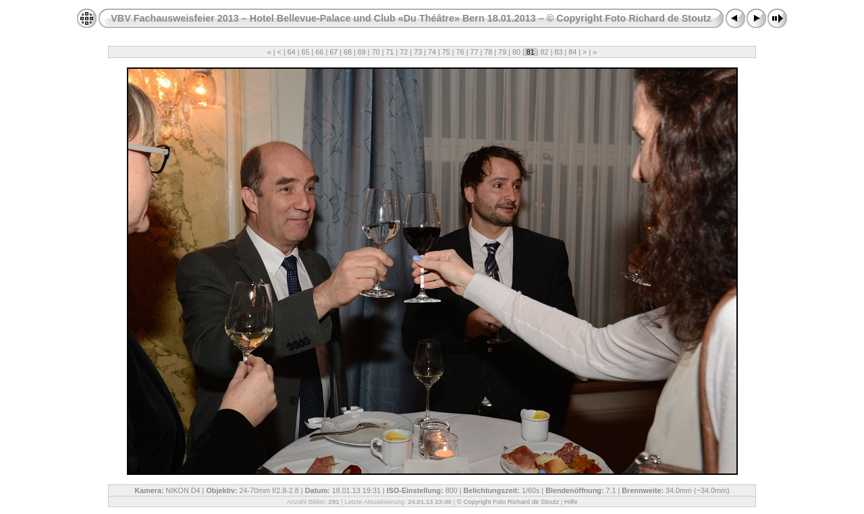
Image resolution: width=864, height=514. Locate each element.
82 (545, 52)
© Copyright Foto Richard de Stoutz (508, 501)
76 (460, 52)
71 (390, 52)
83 (558, 52)
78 (488, 52)
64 (292, 52)
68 (348, 52)
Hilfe (570, 501)
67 (333, 52)
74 (432, 52)
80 (516, 52)
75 (446, 52)
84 (572, 52)
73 (418, 52)
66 (319, 52)
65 (306, 52)
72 (404, 52)
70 (376, 52)
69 (362, 52)
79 (502, 52)
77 (474, 52)
